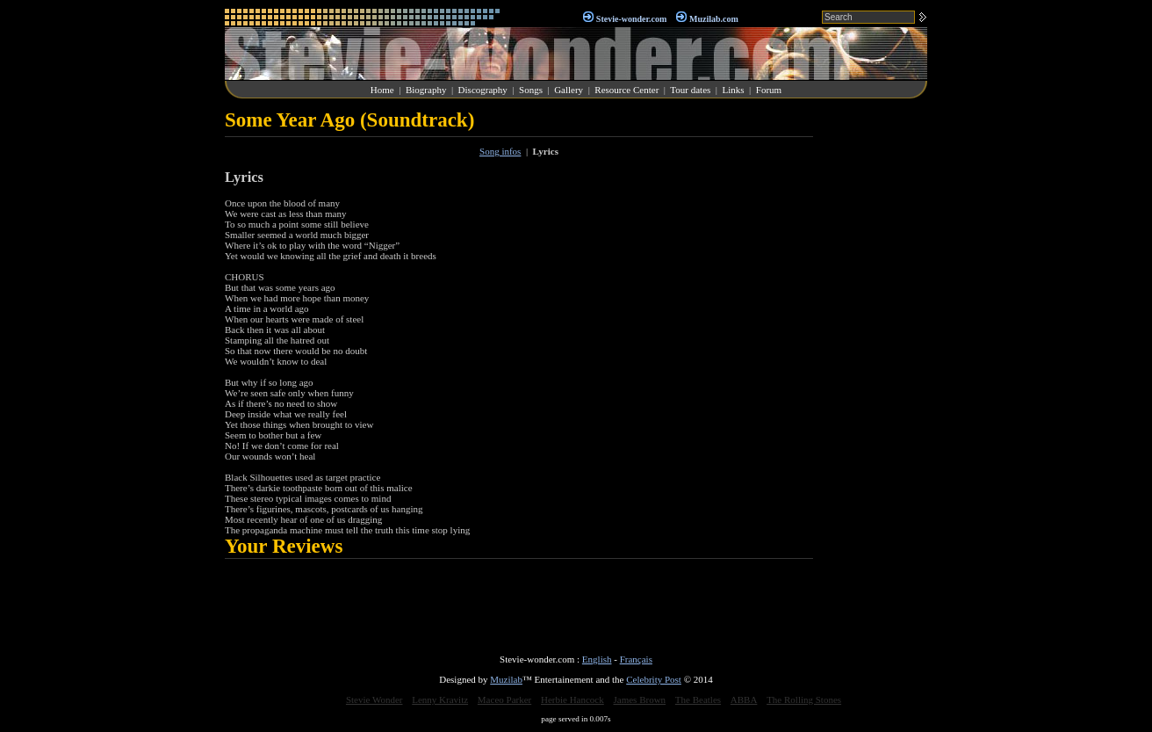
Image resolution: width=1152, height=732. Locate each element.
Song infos (500, 151)
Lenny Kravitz (440, 699)
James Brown (640, 699)
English (597, 659)
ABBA (744, 699)
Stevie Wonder (374, 699)
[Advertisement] (874, 372)
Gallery (568, 89)
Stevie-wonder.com (631, 19)
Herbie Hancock (572, 699)
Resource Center (626, 89)
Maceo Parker (504, 699)
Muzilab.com (713, 19)
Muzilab (506, 679)
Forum (768, 89)
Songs (531, 89)
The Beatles (698, 699)
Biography (426, 89)
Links (734, 89)
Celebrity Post (653, 679)
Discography (483, 89)
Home (382, 89)
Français (636, 659)
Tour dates (690, 89)
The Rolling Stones (804, 699)
